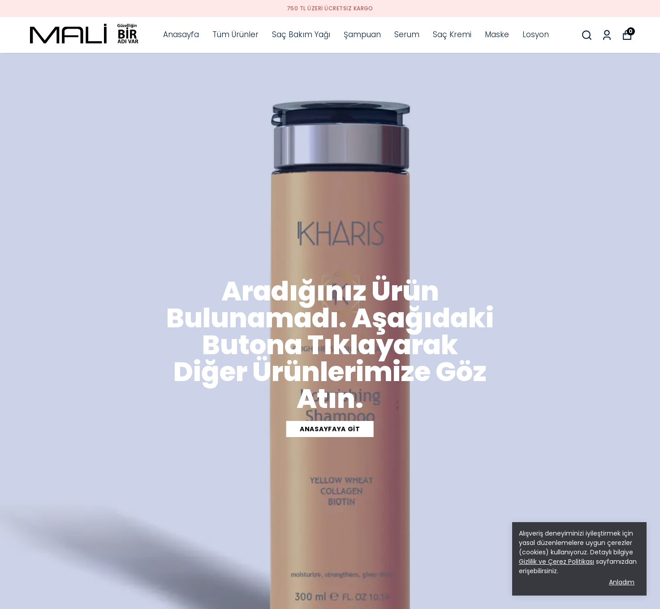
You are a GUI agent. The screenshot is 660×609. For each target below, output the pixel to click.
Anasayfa (181, 34)
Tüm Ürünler (235, 34)
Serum (406, 34)
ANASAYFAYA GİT (330, 429)
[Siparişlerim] (607, 35)
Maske (497, 34)
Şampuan (362, 34)
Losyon (535, 34)
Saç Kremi (452, 34)
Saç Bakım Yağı (301, 34)
